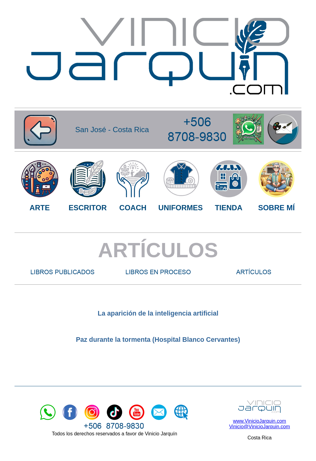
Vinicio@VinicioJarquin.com (259, 426)
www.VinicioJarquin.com (259, 421)
